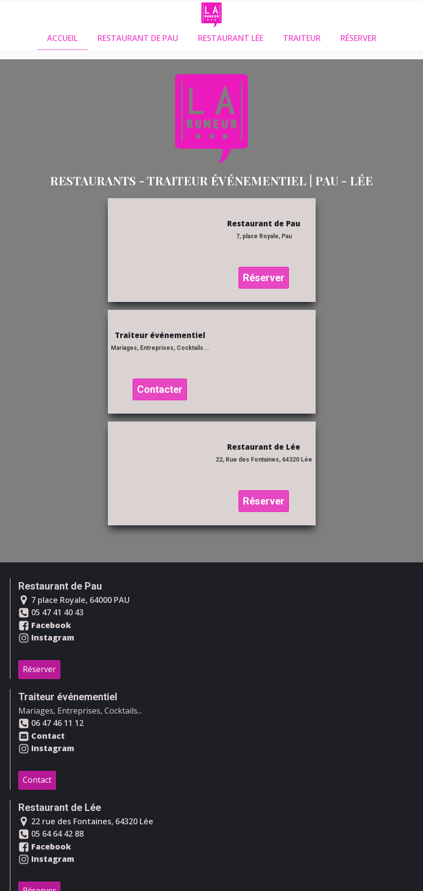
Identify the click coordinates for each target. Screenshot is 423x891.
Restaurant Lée (230, 38)
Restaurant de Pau (137, 38)
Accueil (62, 38)
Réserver (358, 38)
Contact (37, 779)
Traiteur (302, 38)
